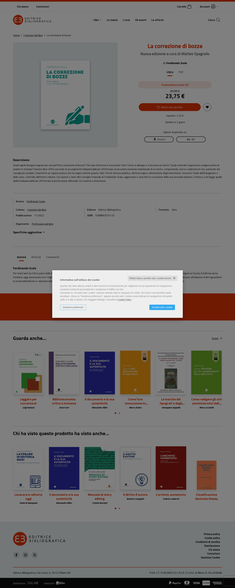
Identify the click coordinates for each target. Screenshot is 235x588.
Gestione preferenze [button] (73, 307)
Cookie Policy (124, 299)
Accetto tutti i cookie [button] (162, 307)
